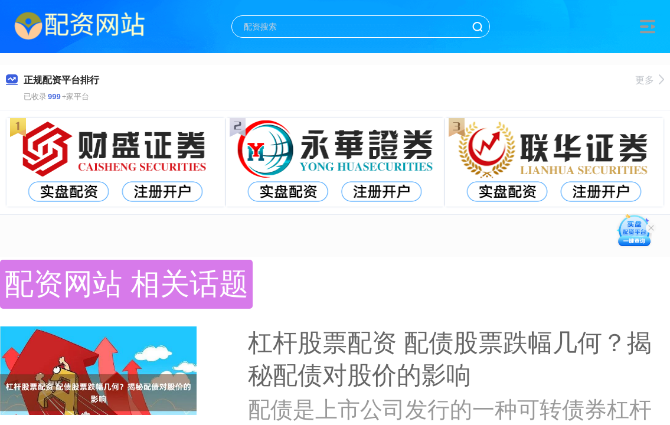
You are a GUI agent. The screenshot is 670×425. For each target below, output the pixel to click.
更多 (649, 80)
